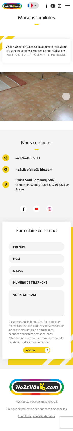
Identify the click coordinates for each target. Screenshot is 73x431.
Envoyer (38, 350)
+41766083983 (21, 157)
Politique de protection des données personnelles (36, 409)
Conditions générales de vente (36, 416)
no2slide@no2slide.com (27, 169)
